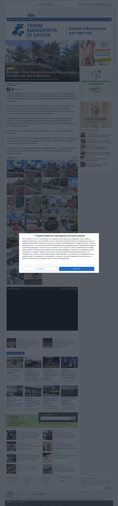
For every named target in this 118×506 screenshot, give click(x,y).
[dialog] (59, 253)
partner (36, 239)
